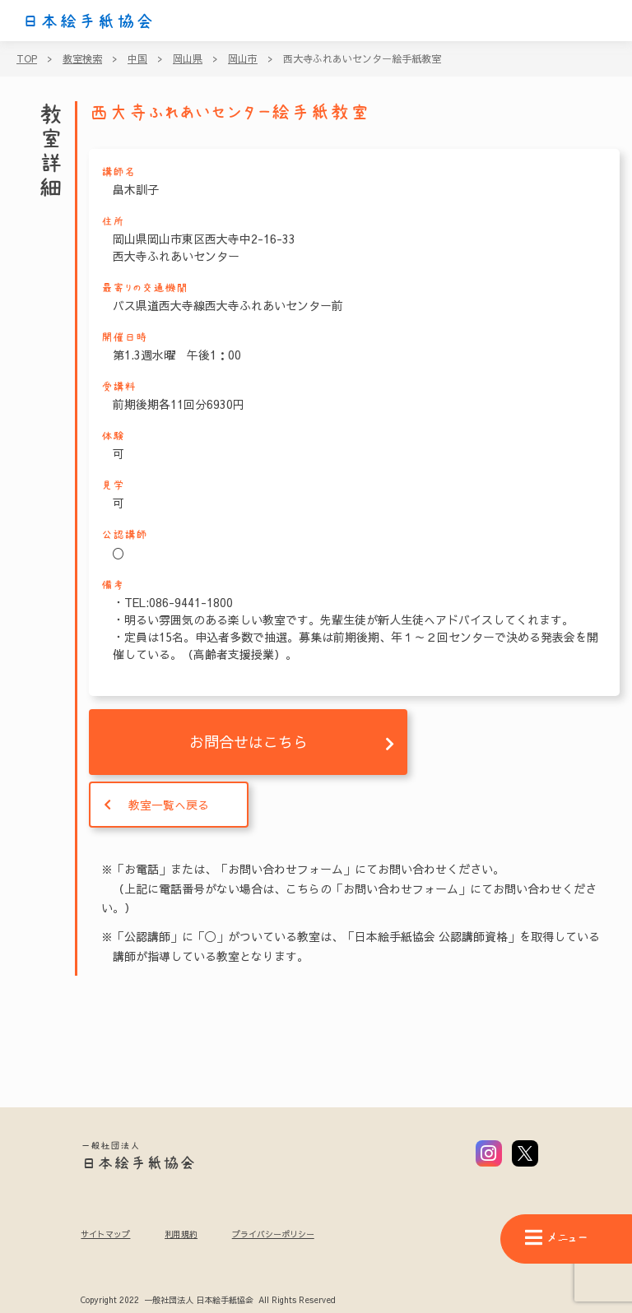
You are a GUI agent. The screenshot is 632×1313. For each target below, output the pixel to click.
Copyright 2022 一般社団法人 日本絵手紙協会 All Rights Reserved (208, 1301)
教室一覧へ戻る (168, 804)
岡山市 (243, 58)
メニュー (556, 1238)
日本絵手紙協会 (88, 21)
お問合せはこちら (248, 741)
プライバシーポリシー (273, 1234)
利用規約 (181, 1234)
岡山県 (187, 58)
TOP (26, 58)
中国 (137, 58)
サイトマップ (105, 1234)
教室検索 (82, 58)
